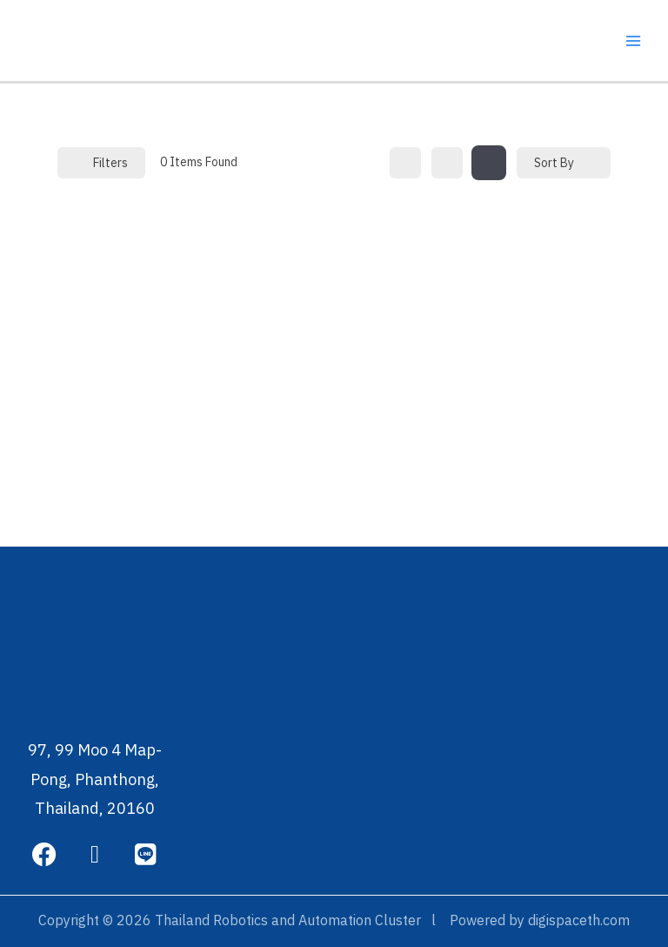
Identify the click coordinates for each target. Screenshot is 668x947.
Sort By (554, 163)
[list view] (447, 162)
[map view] (488, 162)
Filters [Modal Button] (101, 163)
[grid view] (405, 162)
